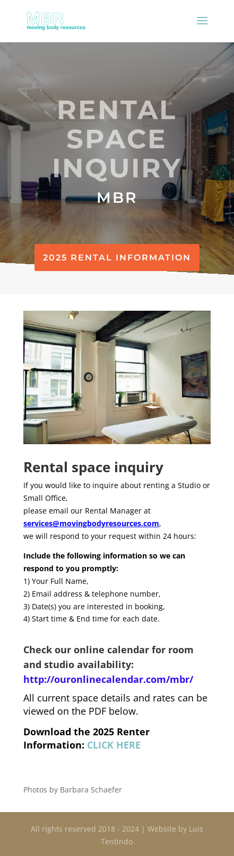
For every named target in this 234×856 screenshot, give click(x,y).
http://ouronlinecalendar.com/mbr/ (108, 679)
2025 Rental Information (117, 258)
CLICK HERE (114, 744)
